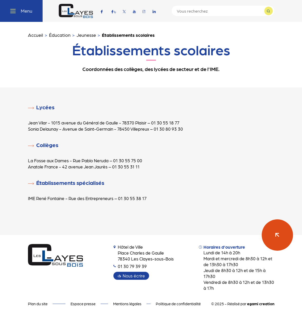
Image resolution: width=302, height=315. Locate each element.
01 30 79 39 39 (130, 266)
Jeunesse (86, 35)
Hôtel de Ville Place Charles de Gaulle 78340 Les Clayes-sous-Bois (143, 252)
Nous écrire (134, 275)
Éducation (60, 35)
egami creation (260, 303)
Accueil (35, 35)
